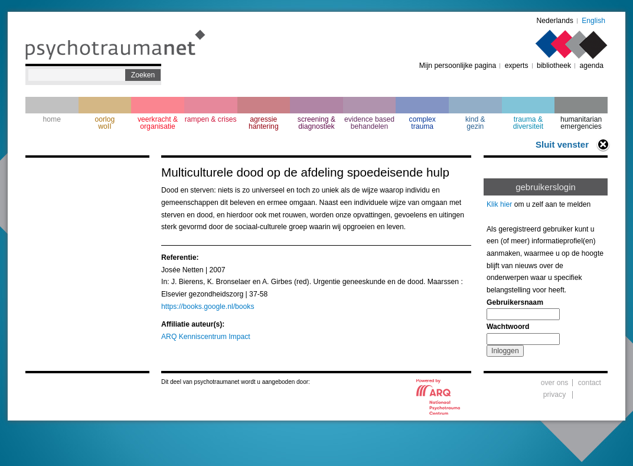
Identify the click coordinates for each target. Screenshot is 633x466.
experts (516, 65)
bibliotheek (554, 65)
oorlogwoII (105, 123)
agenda (591, 65)
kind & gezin (475, 123)
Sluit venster (562, 144)
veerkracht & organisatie (158, 123)
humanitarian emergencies (581, 123)
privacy (554, 394)
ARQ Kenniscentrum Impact (205, 337)
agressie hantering (264, 123)
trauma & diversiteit (528, 123)
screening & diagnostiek (316, 123)
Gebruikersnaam (515, 302)
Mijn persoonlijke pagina (457, 65)
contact (589, 383)
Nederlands (555, 21)
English (593, 21)
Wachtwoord (508, 326)
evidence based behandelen (369, 123)
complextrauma (422, 123)
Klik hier (499, 204)
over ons (555, 383)
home (52, 119)
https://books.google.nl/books (207, 306)
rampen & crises (211, 119)
